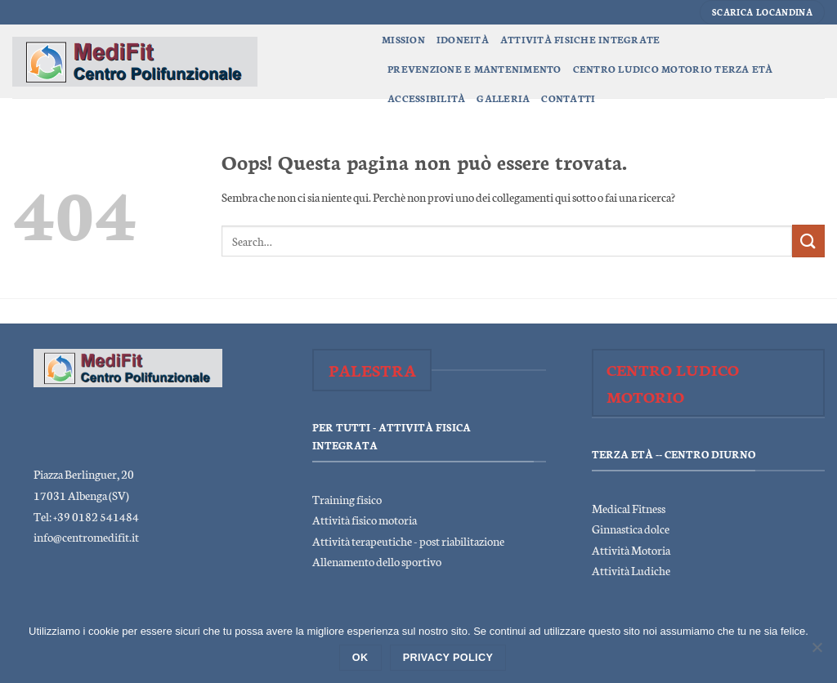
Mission (403, 39)
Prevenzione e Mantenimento (474, 68)
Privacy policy (448, 657)
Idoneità (462, 39)
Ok (360, 657)
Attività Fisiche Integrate (580, 39)
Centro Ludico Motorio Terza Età (673, 68)
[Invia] (808, 241)
